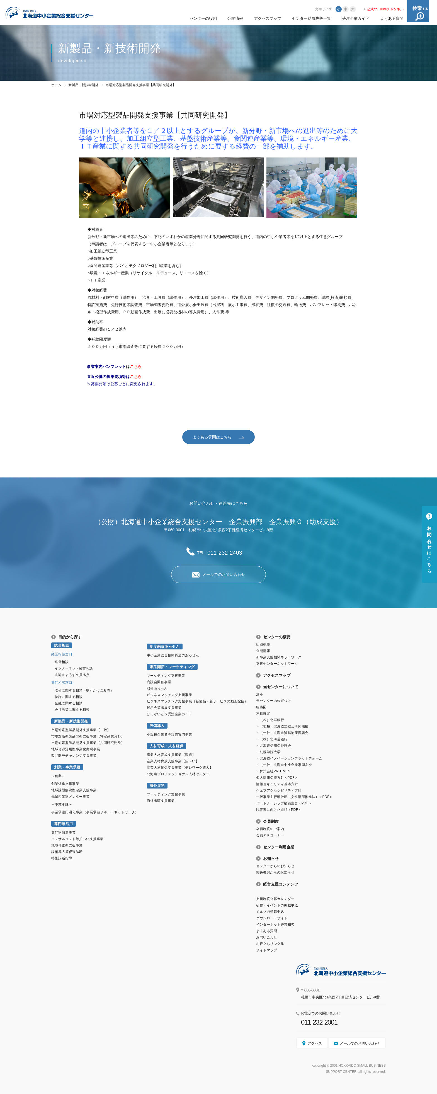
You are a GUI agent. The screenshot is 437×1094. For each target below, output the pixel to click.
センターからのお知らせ (275, 866)
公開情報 (235, 18)
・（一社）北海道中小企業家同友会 (284, 764)
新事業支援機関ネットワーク (279, 657)
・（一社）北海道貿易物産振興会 (282, 732)
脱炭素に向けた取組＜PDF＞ (279, 809)
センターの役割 (203, 18)
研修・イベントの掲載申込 (277, 905)
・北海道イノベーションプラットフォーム (289, 758)
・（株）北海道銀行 (272, 739)
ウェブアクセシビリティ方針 (279, 790)
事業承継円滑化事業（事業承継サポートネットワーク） (95, 812)
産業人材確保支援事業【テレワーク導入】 (180, 767)
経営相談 (62, 662)
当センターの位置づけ (273, 700)
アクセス (314, 1043)
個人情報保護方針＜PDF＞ (277, 777)
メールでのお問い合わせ (223, 574)
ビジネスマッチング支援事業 (169, 695)
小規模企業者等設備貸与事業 (169, 734)
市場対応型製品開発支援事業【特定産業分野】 (88, 736)
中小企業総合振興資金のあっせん (173, 655)
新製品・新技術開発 (83, 85)
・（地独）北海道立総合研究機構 (282, 726)
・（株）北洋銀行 (270, 720)
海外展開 (157, 785)
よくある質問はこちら (212, 437)
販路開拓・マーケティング (172, 666)
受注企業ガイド (355, 18)
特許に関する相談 (68, 696)
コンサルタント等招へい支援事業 (77, 839)
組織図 (261, 707)
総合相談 (61, 645)
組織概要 (263, 644)
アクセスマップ (267, 18)
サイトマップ (266, 950)
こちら (136, 366)
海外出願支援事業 (161, 800)
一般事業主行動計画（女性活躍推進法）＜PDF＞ (294, 797)
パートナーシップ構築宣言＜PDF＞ (284, 803)
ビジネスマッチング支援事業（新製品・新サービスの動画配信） (197, 701)
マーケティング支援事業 (166, 675)
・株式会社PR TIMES (273, 771)
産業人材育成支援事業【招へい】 (173, 761)
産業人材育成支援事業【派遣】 (171, 754)
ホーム (56, 85)
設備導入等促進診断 (67, 851)
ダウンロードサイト (272, 918)
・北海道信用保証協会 (273, 745)
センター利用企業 (278, 847)
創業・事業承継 (67, 767)
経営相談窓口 (61, 654)
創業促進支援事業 (65, 783)
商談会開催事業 (159, 682)
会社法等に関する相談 (72, 709)
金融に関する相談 (68, 703)
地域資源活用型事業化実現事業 (75, 749)
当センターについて (280, 686)
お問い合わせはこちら (429, 547)
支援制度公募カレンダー (275, 899)
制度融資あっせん (165, 646)
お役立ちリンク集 (270, 943)
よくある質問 (392, 18)
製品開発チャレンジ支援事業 (74, 755)
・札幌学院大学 (268, 752)
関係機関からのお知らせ (275, 872)
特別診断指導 (61, 858)
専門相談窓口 (61, 682)
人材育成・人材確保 (167, 746)
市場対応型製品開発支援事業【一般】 (81, 730)
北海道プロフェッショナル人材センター (178, 774)
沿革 (259, 694)
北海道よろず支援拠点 (72, 674)
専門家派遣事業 (63, 832)
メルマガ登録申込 (270, 911)
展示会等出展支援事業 (164, 707)
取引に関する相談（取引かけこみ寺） (84, 690)
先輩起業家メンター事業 (70, 796)
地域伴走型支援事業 (67, 845)
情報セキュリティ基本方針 (277, 784)
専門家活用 (63, 823)
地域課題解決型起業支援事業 (74, 790)
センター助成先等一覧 (311, 18)
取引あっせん (157, 688)
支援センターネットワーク (277, 663)
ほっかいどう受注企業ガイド (169, 714)
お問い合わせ (266, 937)
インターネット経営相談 (74, 668)
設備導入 (157, 725)
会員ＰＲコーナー (270, 835)
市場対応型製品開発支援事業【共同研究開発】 (88, 742)
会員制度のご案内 (270, 829)
